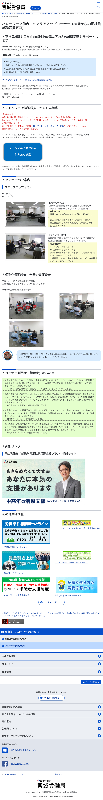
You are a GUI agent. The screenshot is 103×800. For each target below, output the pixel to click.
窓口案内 (51, 721)
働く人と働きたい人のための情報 (51, 714)
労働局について (51, 728)
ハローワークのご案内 (15, 646)
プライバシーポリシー (13, 774)
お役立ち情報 (51, 656)
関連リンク (51, 663)
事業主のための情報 (51, 706)
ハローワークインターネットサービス (47, 126)
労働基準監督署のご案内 (16, 639)
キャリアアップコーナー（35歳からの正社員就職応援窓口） (28, 80)
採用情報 (51, 671)
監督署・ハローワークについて (51, 735)
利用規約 (58, 774)
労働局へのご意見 (51, 698)
